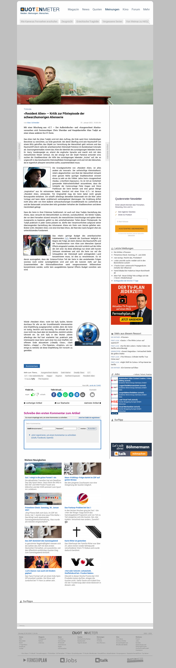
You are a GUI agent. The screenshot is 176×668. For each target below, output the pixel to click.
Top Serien (145, 653)
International (62, 645)
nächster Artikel (92, 403)
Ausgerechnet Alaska (49, 372)
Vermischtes (61, 641)
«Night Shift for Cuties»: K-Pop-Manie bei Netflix (131, 363)
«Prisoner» (120, 337)
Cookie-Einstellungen (142, 648)
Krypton (59, 376)
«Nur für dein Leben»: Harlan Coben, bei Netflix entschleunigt (130, 347)
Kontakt (138, 643)
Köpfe (60, 646)
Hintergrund (42, 639)
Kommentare (32, 366)
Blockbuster (93, 653)
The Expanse (43, 379)
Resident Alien (89, 376)
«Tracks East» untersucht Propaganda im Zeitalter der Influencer (130, 266)
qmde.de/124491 (95, 385)
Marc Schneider (33, 122)
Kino (125, 9)
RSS (20, 639)
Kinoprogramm (121, 653)
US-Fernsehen (62, 648)
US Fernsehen (60, 653)
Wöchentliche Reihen (84, 639)
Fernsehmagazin (41, 653)
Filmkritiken (51, 653)
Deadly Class (79, 372)
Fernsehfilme (102, 653)
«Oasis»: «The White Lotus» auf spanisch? (127, 341)
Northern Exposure (72, 376)
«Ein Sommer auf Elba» (124, 368)
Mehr (146, 9)
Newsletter (22, 641)
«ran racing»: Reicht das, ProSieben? (128, 257)
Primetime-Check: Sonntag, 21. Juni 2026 (130, 255)
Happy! (49, 376)
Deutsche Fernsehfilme (134, 653)
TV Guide (85, 653)
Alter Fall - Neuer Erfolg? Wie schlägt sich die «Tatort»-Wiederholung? (131, 276)
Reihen (41, 641)
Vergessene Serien (112, 21)
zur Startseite (62, 403)
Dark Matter (66, 372)
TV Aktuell (32, 653)
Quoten (97, 9)
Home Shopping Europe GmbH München (126, 401)
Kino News (25, 653)
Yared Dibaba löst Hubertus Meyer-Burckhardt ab (132, 271)
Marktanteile (81, 641)
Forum (136, 9)
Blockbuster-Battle (121, 645)
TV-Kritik (99, 641)
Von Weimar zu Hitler (137, 21)
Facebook (22, 646)
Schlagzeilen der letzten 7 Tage (126, 280)
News (85, 9)
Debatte (99, 639)
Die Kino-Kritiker (121, 641)
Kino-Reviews (101, 643)
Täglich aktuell (82, 643)
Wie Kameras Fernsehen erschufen (39, 21)
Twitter (21, 648)
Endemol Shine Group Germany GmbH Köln (131, 380)
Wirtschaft (61, 643)
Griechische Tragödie (87, 21)
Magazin (73, 9)
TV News (68, 653)
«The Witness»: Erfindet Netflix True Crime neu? (129, 358)
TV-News (60, 639)
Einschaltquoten (77, 653)
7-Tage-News (23, 645)
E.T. (89, 372)
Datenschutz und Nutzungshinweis (141, 645)
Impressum (139, 650)
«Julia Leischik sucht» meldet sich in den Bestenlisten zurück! (130, 261)
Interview (41, 643)
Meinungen (112, 9)
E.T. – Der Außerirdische (34, 376)
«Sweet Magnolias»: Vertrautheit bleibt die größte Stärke (131, 352)
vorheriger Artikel (33, 403)
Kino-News (119, 639)
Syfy (67, 238)
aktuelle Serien (111, 653)
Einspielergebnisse (122, 643)
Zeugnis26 (67, 21)
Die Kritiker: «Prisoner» (122, 252)
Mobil (21, 643)
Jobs (137, 641)
